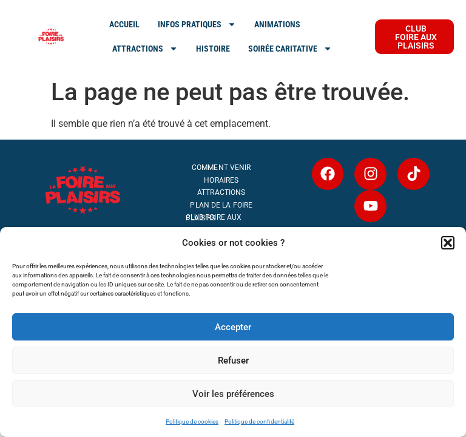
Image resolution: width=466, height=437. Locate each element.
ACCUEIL (124, 24)
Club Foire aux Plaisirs (213, 217)
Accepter (233, 327)
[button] (448, 243)
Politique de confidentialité (259, 421)
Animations (277, 24)
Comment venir (221, 167)
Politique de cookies (192, 421)
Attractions (221, 192)
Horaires (221, 180)
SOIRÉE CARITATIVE (290, 48)
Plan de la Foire (221, 205)
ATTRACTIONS (145, 48)
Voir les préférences (233, 393)
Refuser (233, 360)
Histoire (213, 48)
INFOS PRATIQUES (197, 24)
